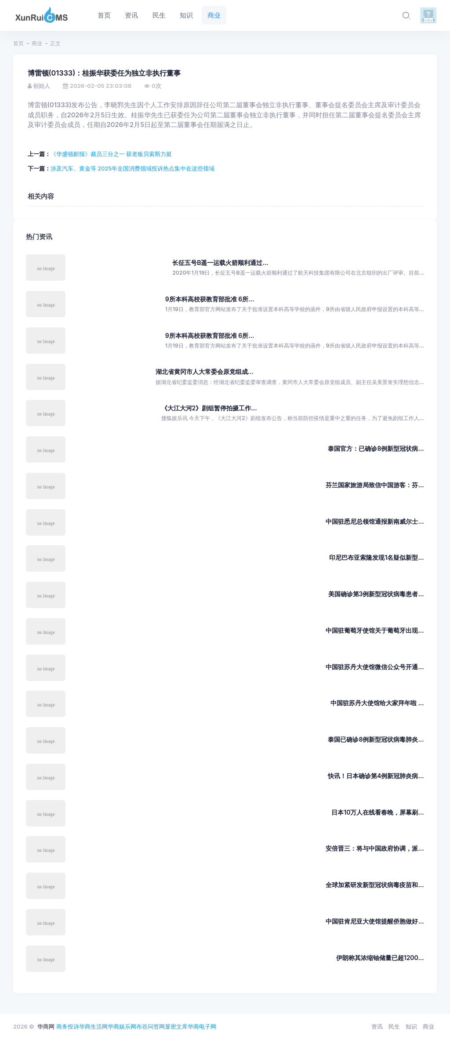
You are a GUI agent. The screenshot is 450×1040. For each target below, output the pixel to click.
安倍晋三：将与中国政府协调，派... (375, 848)
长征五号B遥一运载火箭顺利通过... (220, 262)
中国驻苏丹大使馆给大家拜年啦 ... (377, 703)
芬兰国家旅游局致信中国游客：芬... (375, 485)
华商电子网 (202, 1026)
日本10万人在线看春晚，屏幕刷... (377, 812)
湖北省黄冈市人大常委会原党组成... (205, 371)
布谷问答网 (150, 1026)
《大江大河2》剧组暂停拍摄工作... (209, 408)
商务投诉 (67, 1026)
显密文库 (176, 1026)
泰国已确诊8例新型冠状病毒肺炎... (376, 739)
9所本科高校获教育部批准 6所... (209, 299)
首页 (18, 43)
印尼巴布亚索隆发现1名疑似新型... (376, 557)
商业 (37, 43)
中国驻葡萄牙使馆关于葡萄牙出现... (375, 630)
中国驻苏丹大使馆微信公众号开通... (375, 666)
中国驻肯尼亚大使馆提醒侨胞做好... (375, 921)
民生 (394, 1026)
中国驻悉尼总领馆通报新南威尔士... (375, 521)
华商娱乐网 (122, 1026)
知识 (411, 1026)
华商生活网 (93, 1026)
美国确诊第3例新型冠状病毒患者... (376, 594)
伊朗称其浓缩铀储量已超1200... (380, 957)
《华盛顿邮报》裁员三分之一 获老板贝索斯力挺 (111, 153)
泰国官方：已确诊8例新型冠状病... (376, 448)
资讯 (377, 1026)
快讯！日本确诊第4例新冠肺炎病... (376, 775)
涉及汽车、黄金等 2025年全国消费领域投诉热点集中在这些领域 (132, 168)
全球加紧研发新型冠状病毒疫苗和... (375, 884)
